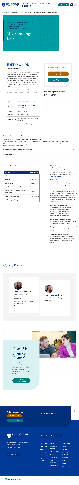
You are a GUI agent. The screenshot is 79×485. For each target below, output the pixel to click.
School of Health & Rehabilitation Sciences (40, 4)
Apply (64, 446)
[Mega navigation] (71, 4)
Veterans (52, 470)
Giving (64, 463)
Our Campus (44, 443)
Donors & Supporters (53, 461)
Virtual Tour (43, 449)
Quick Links (66, 443)
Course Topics (8, 154)
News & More (66, 467)
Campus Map (43, 446)
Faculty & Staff (54, 457)
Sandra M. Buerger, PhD (23, 292)
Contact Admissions (21, 380)
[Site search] (75, 4)
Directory (65, 457)
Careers (64, 449)
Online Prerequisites (14, 26)
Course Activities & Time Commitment (17, 150)
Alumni (52, 454)
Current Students (55, 451)
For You (52, 443)
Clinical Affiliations (50, 413)
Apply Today (14, 416)
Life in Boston (43, 453)
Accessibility (62, 479)
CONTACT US (14, 454)
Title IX (48, 479)
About (22, 12)
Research (28, 12)
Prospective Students (53, 447)
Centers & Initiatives (39, 12)
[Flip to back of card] (35, 309)
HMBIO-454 (28, 92)
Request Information (58, 80)
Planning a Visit (44, 456)
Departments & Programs (10, 12)
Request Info (15, 420)
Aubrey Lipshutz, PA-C (53, 295)
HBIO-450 (20, 118)
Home (10, 21)
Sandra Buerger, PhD (23, 105)
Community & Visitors (54, 466)
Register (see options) (58, 73)
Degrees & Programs (65, 453)
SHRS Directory (52, 12)
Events (64, 460)
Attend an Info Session (58, 68)
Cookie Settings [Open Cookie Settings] (69, 479)
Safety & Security (42, 459)
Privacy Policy (54, 479)
